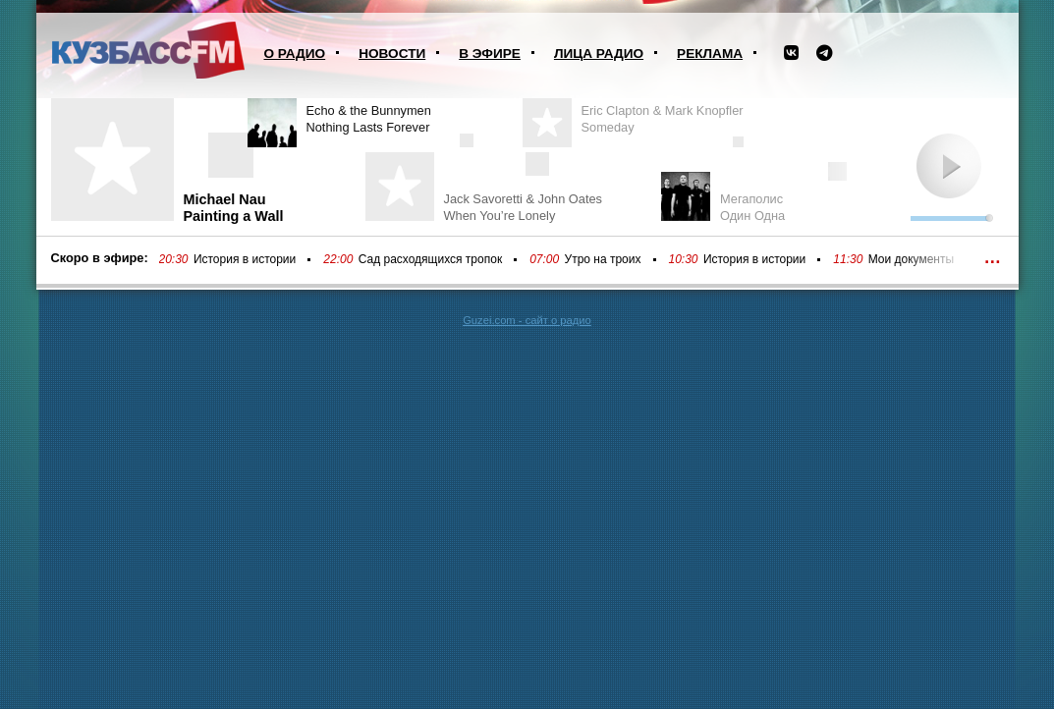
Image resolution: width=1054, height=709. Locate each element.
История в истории (245, 259)
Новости (392, 53)
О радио (295, 53)
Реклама (710, 53)
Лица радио (598, 53)
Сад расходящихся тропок (430, 259)
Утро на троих (603, 259)
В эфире (490, 53)
